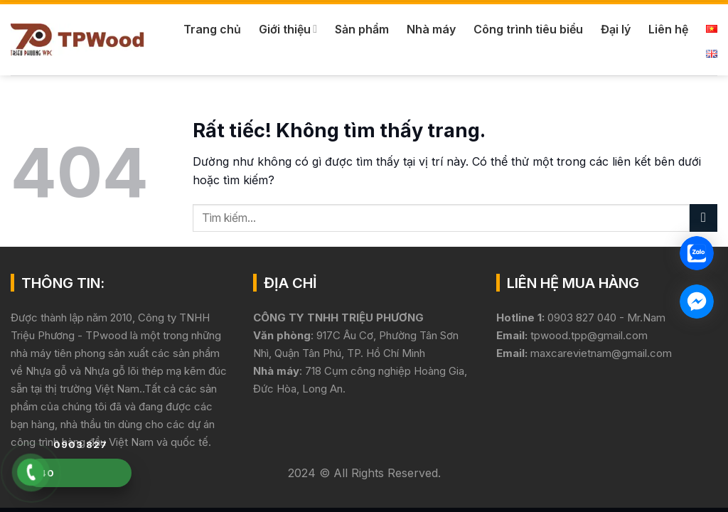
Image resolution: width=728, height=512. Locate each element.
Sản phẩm (362, 29)
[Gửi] (703, 218)
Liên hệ (668, 29)
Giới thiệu (288, 29)
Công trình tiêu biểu (528, 29)
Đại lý (616, 29)
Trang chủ (212, 29)
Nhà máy (431, 29)
